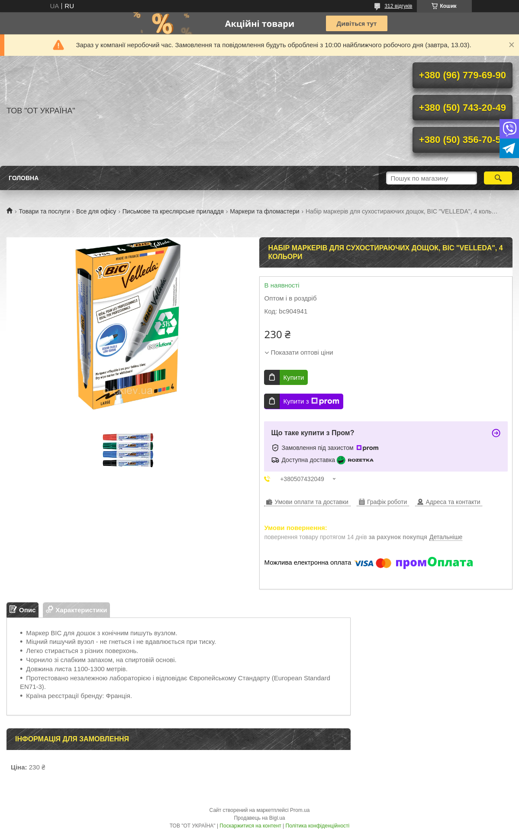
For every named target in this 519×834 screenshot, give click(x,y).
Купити (293, 377)
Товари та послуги (44, 211)
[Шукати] (498, 177)
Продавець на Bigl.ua (259, 818)
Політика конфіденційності (318, 826)
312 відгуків (398, 6)
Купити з (311, 401)
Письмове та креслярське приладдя (173, 211)
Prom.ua (299, 810)
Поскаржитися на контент (250, 826)
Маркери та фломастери (264, 211)
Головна (24, 178)
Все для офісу (96, 211)
